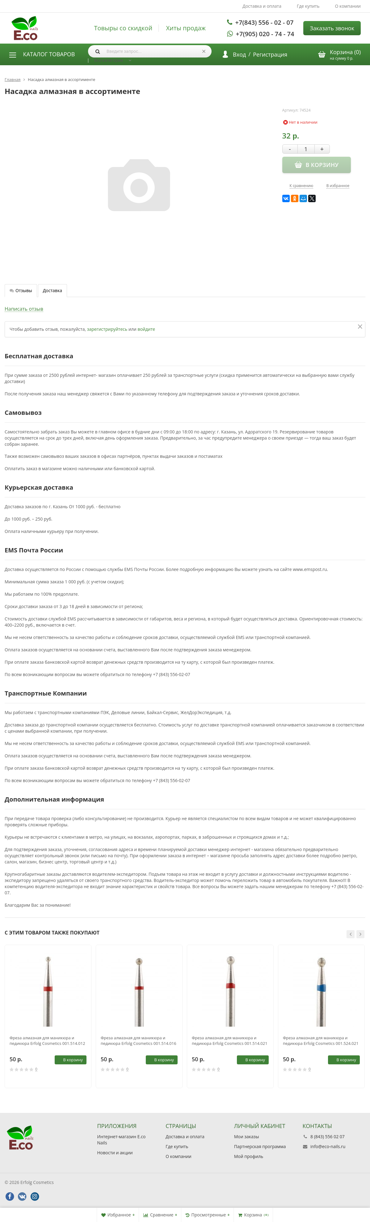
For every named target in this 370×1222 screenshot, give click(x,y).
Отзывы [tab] (21, 290)
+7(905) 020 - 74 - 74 (265, 34)
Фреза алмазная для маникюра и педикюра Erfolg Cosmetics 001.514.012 (47, 1040)
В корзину (69, 1059)
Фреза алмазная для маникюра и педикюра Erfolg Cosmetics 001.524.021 (321, 1040)
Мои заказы (246, 1136)
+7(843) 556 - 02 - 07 (264, 22)
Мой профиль (248, 1156)
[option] (48, 1016)
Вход (239, 54)
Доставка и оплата (261, 6)
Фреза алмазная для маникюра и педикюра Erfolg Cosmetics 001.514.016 (138, 1040)
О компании (348, 6)
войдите (146, 329)
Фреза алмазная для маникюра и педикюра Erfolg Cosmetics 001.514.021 (229, 1040)
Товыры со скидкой (123, 28)
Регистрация (270, 54)
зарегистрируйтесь (107, 329)
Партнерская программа (260, 1146)
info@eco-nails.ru (327, 1146)
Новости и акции (115, 1153)
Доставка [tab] (52, 290)
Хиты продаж (186, 28)
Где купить (308, 6)
